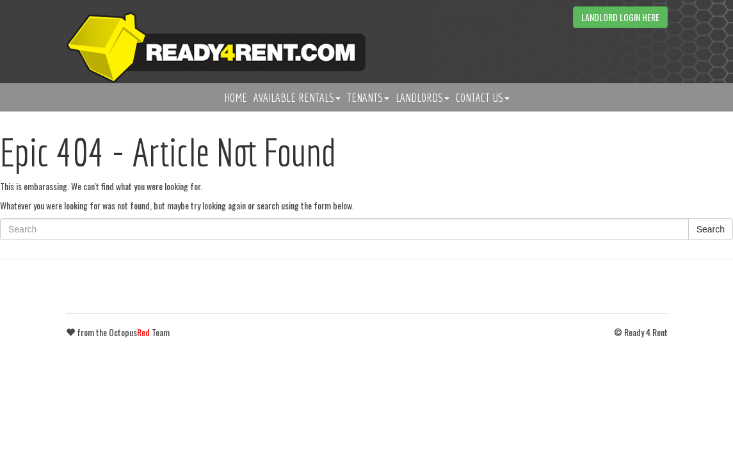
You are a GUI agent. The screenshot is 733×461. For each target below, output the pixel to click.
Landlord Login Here (620, 17)
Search (711, 229)
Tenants (368, 97)
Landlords (422, 97)
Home (235, 97)
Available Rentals (297, 97)
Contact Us (483, 97)
